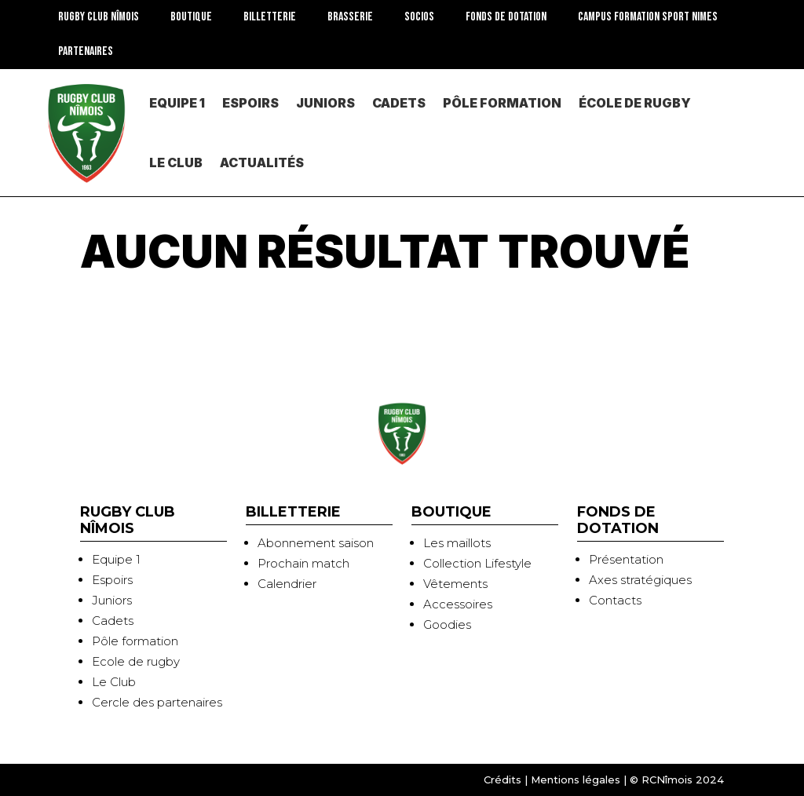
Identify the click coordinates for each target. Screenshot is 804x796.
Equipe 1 (177, 103)
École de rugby (635, 103)
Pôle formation (135, 641)
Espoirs (250, 103)
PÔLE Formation (502, 103)
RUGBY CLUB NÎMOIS (98, 16)
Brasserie (350, 16)
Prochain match (303, 563)
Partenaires (85, 51)
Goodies (447, 624)
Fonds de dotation (506, 16)
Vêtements (455, 583)
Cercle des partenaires (157, 702)
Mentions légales (575, 779)
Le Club (176, 162)
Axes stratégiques (640, 579)
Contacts (615, 600)
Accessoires (457, 604)
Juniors (325, 103)
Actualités (262, 162)
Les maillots (457, 542)
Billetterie (269, 16)
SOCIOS (419, 16)
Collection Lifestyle (477, 563)
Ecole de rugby (136, 661)
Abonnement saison (316, 542)
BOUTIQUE (191, 16)
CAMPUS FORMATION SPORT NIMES (648, 16)
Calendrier (287, 583)
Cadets (399, 103)
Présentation (626, 559)
